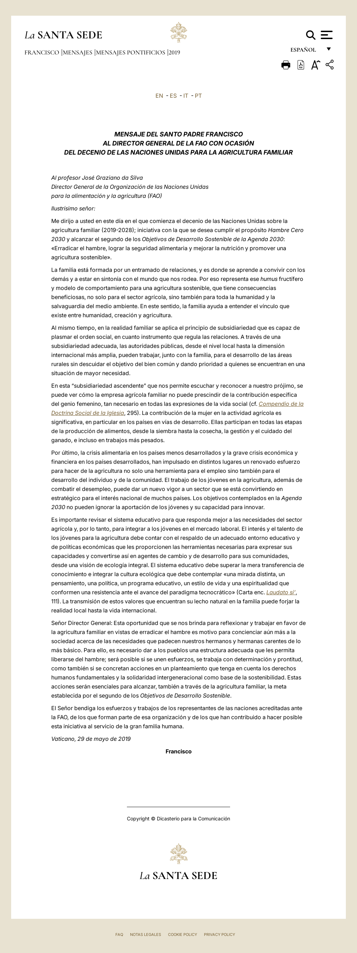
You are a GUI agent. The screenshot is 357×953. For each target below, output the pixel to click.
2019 (174, 52)
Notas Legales (145, 934)
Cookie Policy (182, 934)
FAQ (119, 934)
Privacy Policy (219, 934)
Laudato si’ (281, 592)
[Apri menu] (326, 35)
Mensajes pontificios (131, 52)
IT (185, 95)
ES (173, 95)
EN (159, 95)
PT (198, 95)
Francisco (42, 52)
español (306, 51)
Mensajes (78, 52)
